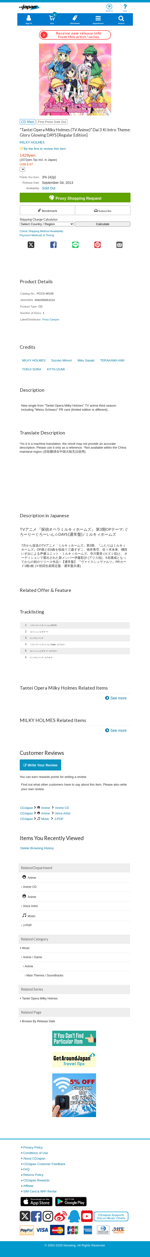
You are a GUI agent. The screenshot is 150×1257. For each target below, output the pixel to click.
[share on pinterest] (97, 243)
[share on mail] (119, 243)
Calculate (103, 224)
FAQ (26, 1169)
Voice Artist (62, 813)
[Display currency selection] (22, 169)
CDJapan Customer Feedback (44, 1164)
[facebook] (36, 1216)
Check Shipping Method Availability (42, 231)
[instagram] (48, 1216)
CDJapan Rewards (36, 1180)
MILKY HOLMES (32, 142)
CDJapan (26, 808)
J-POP (59, 819)
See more (118, 698)
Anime (45, 808)
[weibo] (60, 1216)
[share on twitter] (31, 243)
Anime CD (62, 808)
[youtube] (87, 1216)
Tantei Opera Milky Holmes (40, 998)
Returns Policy (33, 1175)
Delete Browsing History (37, 848)
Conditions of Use (35, 1153)
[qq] (74, 1216)
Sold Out (48, 188)
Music (45, 819)
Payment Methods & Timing (37, 235)
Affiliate (28, 1186)
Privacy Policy (33, 1147)
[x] (25, 1216)
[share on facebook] (53, 243)
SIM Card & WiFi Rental (40, 1191)
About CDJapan (34, 1158)
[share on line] (75, 243)
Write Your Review (40, 765)
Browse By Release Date (38, 1021)
